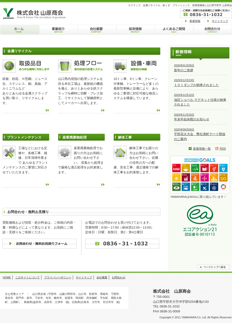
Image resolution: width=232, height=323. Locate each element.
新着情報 (195, 20)
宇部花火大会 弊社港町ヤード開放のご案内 (199, 134)
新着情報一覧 (202, 148)
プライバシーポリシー (57, 277)
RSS (223, 148)
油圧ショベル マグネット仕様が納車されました (200, 99)
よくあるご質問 (174, 30)
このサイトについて (27, 277)
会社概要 (96, 30)
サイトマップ (220, 20)
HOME (7, 277)
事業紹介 (58, 30)
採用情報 (135, 30)
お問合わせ (212, 30)
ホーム (19, 30)
